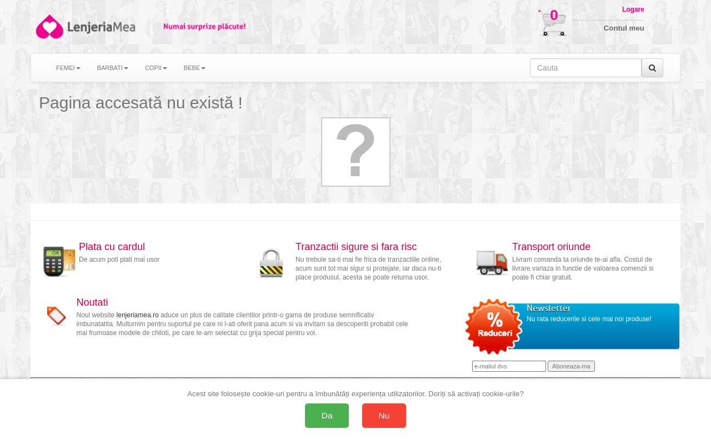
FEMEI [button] (68, 67)
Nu (384, 415)
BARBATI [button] (112, 67)
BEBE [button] (195, 67)
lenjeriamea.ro (138, 315)
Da (327, 415)
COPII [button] (156, 67)
